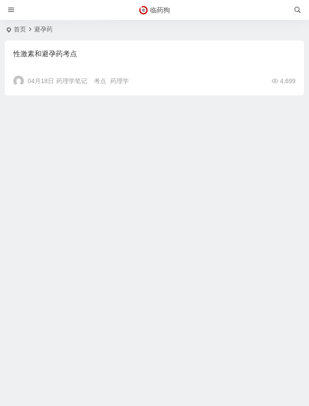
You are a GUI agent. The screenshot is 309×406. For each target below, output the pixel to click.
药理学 (119, 80)
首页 (20, 29)
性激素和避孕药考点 (45, 53)
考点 (100, 80)
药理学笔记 (71, 80)
